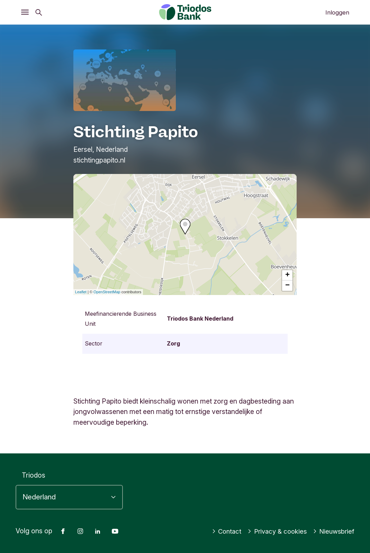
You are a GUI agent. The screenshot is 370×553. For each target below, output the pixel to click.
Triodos (33, 475)
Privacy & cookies (274, 531)
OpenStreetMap (106, 292)
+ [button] (287, 275)
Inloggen (337, 12)
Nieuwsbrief (333, 531)
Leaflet (81, 292)
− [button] (287, 285)
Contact (221, 531)
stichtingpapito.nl (99, 160)
